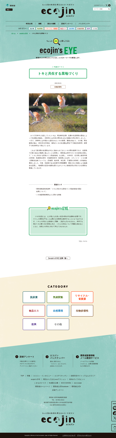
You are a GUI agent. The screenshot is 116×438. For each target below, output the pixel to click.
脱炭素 (32, 28)
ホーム (13, 33)
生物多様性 (80, 28)
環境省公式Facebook (109, 5)
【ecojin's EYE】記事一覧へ (58, 258)
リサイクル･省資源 (51, 28)
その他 (95, 28)
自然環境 (71, 28)
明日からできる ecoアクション (54, 379)
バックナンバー (84, 23)
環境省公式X (107, 5)
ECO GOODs (66, 383)
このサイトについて (69, 435)
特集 (28, 376)
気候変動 (40, 28)
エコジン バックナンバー (57, 356)
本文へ (8, 9)
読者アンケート (67, 23)
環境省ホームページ (42, 386)
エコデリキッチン (61, 376)
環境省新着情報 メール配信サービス (89, 356)
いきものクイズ (40, 383)
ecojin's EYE (24, 33)
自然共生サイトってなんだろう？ (83, 376)
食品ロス (63, 28)
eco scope (78, 383)
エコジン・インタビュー (42, 376)
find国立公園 (53, 383)
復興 (88, 28)
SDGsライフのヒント (77, 379)
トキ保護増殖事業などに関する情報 (48, 195)
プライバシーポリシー (84, 435)
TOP (22, 376)
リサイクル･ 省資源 (82, 297)
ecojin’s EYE (35, 379)
